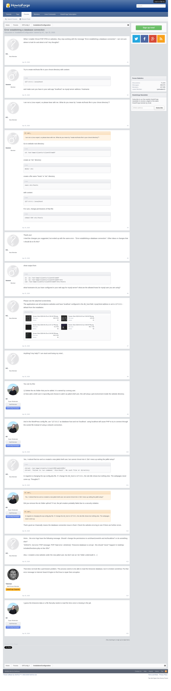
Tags (17, 14)
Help (145, 671)
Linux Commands (50, 14)
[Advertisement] (149, 127)
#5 (127, 258)
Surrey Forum (164, 678)
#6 (127, 293)
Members (37, 14)
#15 (127, 633)
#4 (127, 227)
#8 (127, 376)
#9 (127, 414)
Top (162, 671)
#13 (127, 561)
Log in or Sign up (159, 1)
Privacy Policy (163, 674)
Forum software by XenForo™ (20, 674)
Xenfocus (17, 671)
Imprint (151, 671)
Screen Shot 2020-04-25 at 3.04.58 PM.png (45, 333)
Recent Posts (26, 19)
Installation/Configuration (24, 32)
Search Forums (12, 19)
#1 (127, 62)
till (6, 399)
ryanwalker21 (161, 89)
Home (157, 671)
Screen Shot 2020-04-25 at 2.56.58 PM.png (81, 316)
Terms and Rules (153, 674)
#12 (127, 531)
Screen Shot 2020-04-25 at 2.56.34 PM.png (45, 316)
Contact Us (138, 671)
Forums (26, 14)
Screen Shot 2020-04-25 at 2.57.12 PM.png (45, 325)
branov (8, 84)
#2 (127, 95)
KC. (43, 32)
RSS (166, 671)
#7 (127, 346)
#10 (127, 452)
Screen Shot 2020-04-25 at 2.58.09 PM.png (81, 325)
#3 (127, 125)
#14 (127, 595)
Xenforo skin (8, 671)
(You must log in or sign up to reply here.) (118, 640)
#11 (127, 485)
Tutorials (8, 14)
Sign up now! (149, 28)
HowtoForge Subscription (68, 14)
